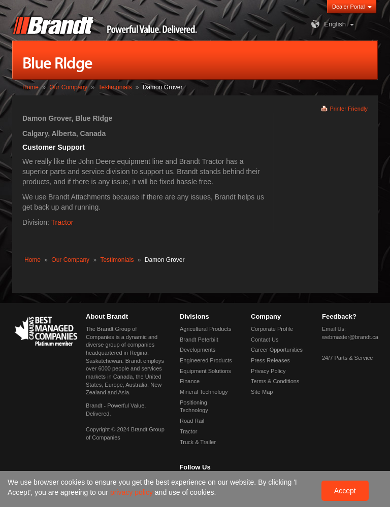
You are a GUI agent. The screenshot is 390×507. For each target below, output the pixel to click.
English (327, 24)
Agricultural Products (206, 329)
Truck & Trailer (198, 442)
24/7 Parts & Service (347, 358)
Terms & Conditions (275, 381)
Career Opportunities (277, 350)
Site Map (262, 392)
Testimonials (115, 87)
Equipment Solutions (205, 371)
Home (30, 87)
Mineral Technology (204, 392)
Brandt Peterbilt (199, 339)
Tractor (62, 222)
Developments (197, 350)
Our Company (68, 87)
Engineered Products (206, 360)
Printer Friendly (349, 109)
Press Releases (270, 360)
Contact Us (264, 339)
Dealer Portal (348, 7)
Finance (190, 381)
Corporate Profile (272, 329)
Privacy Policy (268, 371)
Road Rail (192, 421)
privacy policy (132, 492)
